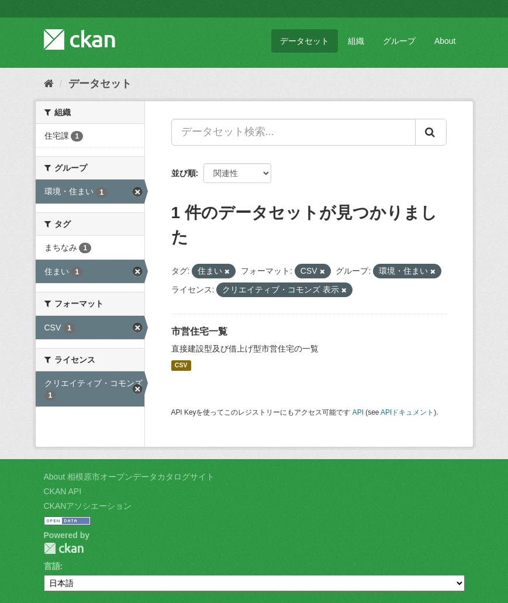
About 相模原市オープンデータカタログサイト (129, 476)
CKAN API (63, 491)
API (358, 412)
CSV (181, 365)
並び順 (183, 173)
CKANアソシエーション (88, 506)
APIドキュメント (407, 412)
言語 (52, 566)
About (445, 41)
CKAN (64, 548)
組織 (356, 41)
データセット (304, 41)
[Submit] (431, 132)
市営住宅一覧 (199, 331)
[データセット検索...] (293, 132)
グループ (399, 41)
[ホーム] (49, 83)
